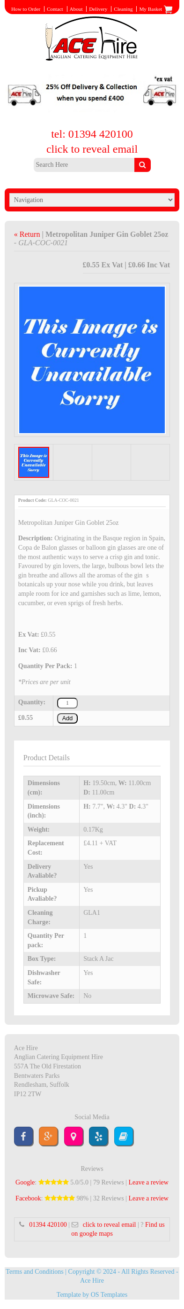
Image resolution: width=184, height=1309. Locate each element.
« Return (28, 234)
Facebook (28, 1198)
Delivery (98, 9)
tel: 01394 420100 (92, 134)
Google (25, 1182)
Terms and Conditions (34, 1271)
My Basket (156, 9)
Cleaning (123, 9)
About (76, 9)
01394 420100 (48, 1224)
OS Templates (109, 1294)
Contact (55, 9)
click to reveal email (92, 149)
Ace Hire (92, 1280)
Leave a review (148, 1182)
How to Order (25, 9)
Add (67, 718)
